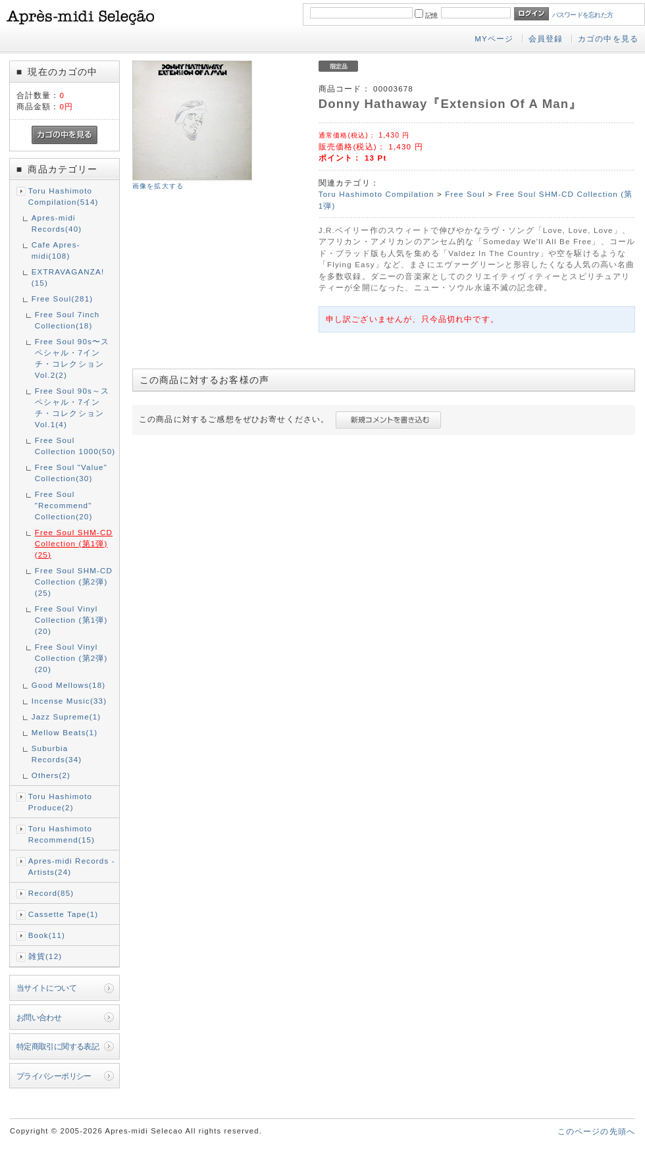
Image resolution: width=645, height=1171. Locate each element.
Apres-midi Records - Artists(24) (71, 866)
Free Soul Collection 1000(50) (75, 445)
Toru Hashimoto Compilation (376, 194)
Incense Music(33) (69, 700)
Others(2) (51, 775)
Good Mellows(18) (69, 685)
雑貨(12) (45, 956)
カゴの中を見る (608, 38)
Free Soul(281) (62, 298)
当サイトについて (46, 987)
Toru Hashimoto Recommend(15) (61, 834)
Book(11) (46, 935)
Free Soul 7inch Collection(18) (67, 320)
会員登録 (546, 38)
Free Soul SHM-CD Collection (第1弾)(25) (74, 543)
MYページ (494, 38)
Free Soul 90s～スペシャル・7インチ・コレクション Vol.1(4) (72, 407)
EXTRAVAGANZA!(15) (68, 277)
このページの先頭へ (596, 1131)
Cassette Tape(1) (63, 914)
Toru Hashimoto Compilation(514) (63, 196)
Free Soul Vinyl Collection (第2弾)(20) (71, 657)
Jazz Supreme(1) (66, 716)
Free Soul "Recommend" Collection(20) (64, 505)
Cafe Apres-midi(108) (56, 250)
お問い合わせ (39, 1017)
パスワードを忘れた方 (582, 14)
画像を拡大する (158, 186)
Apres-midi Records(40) (57, 223)
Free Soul (465, 194)
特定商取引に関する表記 (57, 1046)
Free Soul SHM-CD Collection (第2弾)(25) (74, 581)
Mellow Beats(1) (65, 732)
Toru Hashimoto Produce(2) (60, 802)
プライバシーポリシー (53, 1076)
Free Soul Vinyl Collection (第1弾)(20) (71, 619)
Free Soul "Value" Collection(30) (71, 472)
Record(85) (51, 893)
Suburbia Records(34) (57, 754)
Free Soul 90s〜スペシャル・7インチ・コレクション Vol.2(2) (72, 358)
